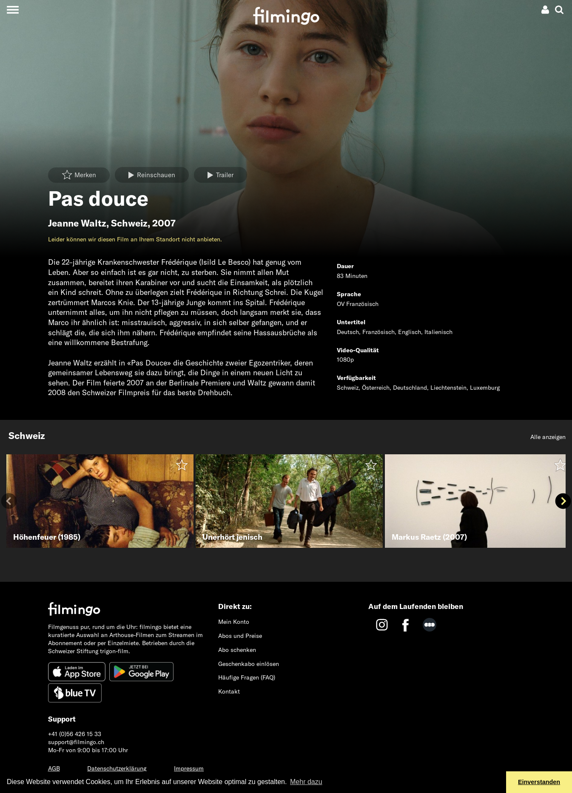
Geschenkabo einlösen (248, 664)
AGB (54, 768)
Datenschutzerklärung (116, 768)
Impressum (189, 768)
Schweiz (129, 223)
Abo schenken (237, 650)
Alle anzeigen (548, 437)
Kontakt (229, 691)
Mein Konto (233, 622)
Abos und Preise (240, 636)
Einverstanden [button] (539, 782)
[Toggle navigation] (12, 9)
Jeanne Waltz (77, 223)
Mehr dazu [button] (306, 781)
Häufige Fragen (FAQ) (246, 677)
